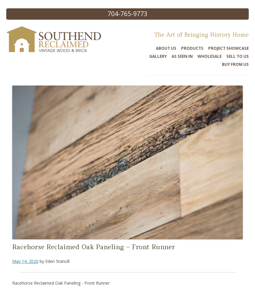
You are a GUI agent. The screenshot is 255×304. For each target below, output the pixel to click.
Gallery (158, 56)
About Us (166, 48)
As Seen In (182, 56)
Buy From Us (235, 64)
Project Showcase (228, 48)
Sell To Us (237, 56)
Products (192, 48)
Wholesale (210, 56)
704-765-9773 (127, 14)
